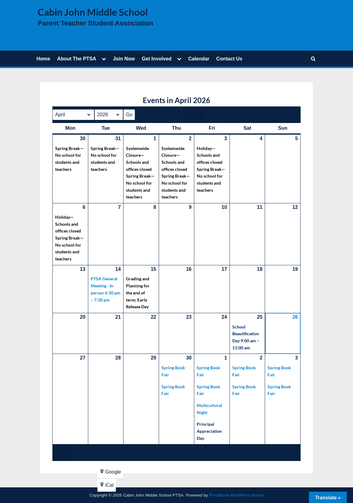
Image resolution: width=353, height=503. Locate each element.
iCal (106, 486)
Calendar (198, 58)
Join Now (124, 58)
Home (43, 58)
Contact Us (229, 58)
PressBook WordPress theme (236, 495)
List (84, 453)
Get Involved (157, 58)
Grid (63, 453)
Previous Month (160, 114)
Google (110, 473)
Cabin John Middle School (93, 12)
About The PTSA (76, 58)
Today (195, 114)
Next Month (224, 114)
